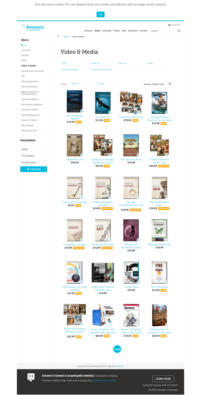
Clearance (25, 50)
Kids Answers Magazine (32, 104)
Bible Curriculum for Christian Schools (30, 93)
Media (117, 30)
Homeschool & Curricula (32, 71)
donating (119, 366)
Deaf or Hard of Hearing (101, 69)
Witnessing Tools (29, 130)
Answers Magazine (29, 99)
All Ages (101, 83)
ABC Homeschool (29, 86)
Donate (143, 30)
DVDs (64, 63)
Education (133, 30)
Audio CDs (95, 63)
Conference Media (70, 69)
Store (97, 30)
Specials (25, 55)
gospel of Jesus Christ (104, 380)
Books (24, 60)
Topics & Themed (29, 120)
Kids (124, 30)
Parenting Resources (30, 115)
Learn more (163, 379)
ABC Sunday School (30, 81)
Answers (88, 30)
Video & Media (78, 37)
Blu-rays (123, 63)
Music (150, 63)
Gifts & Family (27, 125)
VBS (23, 76)
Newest (74, 83)
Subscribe (34, 169)
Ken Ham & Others (29, 109)
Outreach (107, 30)
